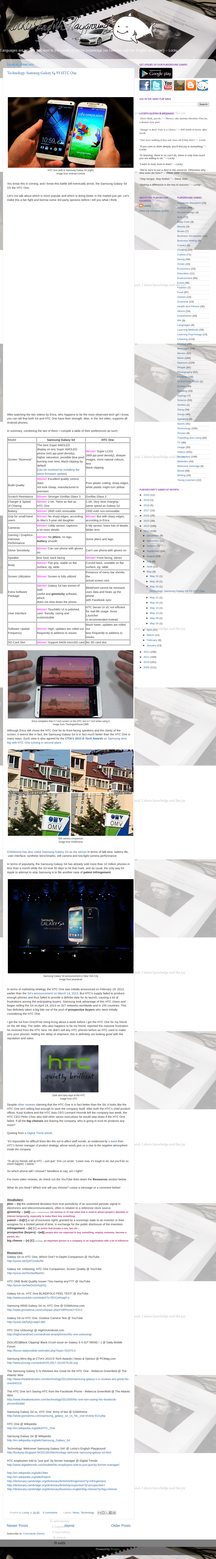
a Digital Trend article (38, 1133)
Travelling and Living (189, 437)
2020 (147, 494)
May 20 (154, 602)
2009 (147, 667)
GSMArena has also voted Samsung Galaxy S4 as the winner (47, 851)
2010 (147, 662)
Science (182, 400)
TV (179, 442)
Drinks (181, 264)
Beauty (181, 226)
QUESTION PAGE (188, 381)
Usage (181, 447)
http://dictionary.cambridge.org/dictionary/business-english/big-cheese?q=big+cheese (62, 1489)
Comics (181, 245)
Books (181, 231)
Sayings (182, 395)
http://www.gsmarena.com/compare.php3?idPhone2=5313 (44, 1309)
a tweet (112, 1141)
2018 (147, 505)
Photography (184, 372)
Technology (87, 1512)
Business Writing (187, 240)
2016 (147, 515)
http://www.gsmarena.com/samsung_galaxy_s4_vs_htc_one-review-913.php (56, 1415)
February (152, 640)
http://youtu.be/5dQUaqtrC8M (26, 1322)
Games (181, 296)
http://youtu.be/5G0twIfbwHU (25, 1273)
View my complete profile (154, 210)
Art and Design (186, 212)
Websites (182, 461)
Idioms (181, 311)
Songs (181, 414)
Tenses (181, 433)
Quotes (181, 386)
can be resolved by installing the (59, 469)
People (181, 367)
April (150, 629)
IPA (179, 320)
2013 (147, 531)
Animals (182, 207)
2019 (147, 500)
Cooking (182, 249)
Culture (181, 254)
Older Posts (121, 1525)
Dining (181, 259)
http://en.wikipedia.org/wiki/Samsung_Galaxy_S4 (38, 1440)
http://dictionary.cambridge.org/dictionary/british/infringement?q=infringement (56, 1481)
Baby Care (183, 221)
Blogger (115, 1549)
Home (69, 1525)
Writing (181, 475)
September (153, 551)
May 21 (154, 597)
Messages (183, 348)
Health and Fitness (188, 306)
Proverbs (182, 376)
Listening (182, 339)
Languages (183, 325)
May (149, 571)
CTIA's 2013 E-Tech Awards (84, 738)
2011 (147, 657)
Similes (181, 404)
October (152, 545)
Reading (182, 390)
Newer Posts (17, 1525)
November (153, 540)
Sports (181, 423)
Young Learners (186, 480)
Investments (184, 315)
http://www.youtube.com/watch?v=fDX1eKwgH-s (38, 1297)
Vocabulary (183, 456)
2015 (147, 520)
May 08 (154, 618)
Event (180, 282)
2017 (147, 510)
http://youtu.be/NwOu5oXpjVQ (26, 1285)
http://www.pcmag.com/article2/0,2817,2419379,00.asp (42, 1362)
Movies (181, 353)
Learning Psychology (189, 334)
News (76, 1512)
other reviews (26, 1104)
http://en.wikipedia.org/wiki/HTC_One (31, 1428)
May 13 (154, 613)
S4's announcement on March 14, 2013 (52, 993)
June (150, 566)
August (151, 556)
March (151, 635)
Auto (180, 217)
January (152, 645)
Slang (180, 409)
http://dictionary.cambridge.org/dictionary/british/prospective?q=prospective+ (56, 1485)
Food (180, 292)
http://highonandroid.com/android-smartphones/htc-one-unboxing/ (49, 1334)
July (149, 561)
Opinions (182, 362)
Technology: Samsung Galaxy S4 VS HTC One (42, 73)
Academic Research (189, 202)
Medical (182, 343)
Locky (26, 1512)
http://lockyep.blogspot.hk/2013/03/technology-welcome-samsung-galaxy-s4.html (59, 1452)
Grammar (183, 301)
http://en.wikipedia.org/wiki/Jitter (27, 1472)
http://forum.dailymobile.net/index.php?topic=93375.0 (41, 1350)
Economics (183, 268)
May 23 (154, 586)
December (153, 535)
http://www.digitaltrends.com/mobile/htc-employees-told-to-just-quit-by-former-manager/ (63, 1464)
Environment (184, 278)
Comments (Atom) (34, 1533)
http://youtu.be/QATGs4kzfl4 (25, 1261)
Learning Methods (188, 329)
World (180, 470)
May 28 (154, 581)
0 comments (50, 1512)
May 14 (154, 607)
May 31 (154, 576)
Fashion (182, 287)
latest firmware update (51, 473)
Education (183, 273)
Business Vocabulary (189, 235)
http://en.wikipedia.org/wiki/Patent (28, 1477)
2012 (147, 651)
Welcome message (188, 466)
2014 (147, 525)
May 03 (154, 623)
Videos (181, 451)
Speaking (182, 419)
